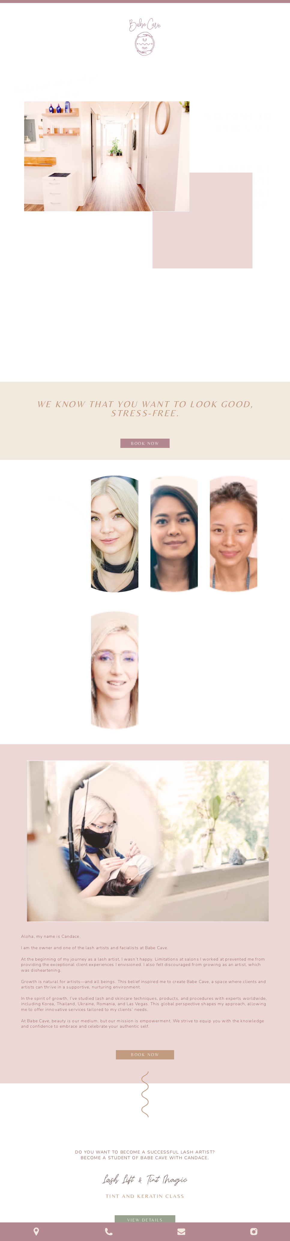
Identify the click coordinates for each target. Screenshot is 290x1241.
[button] (282, 51)
